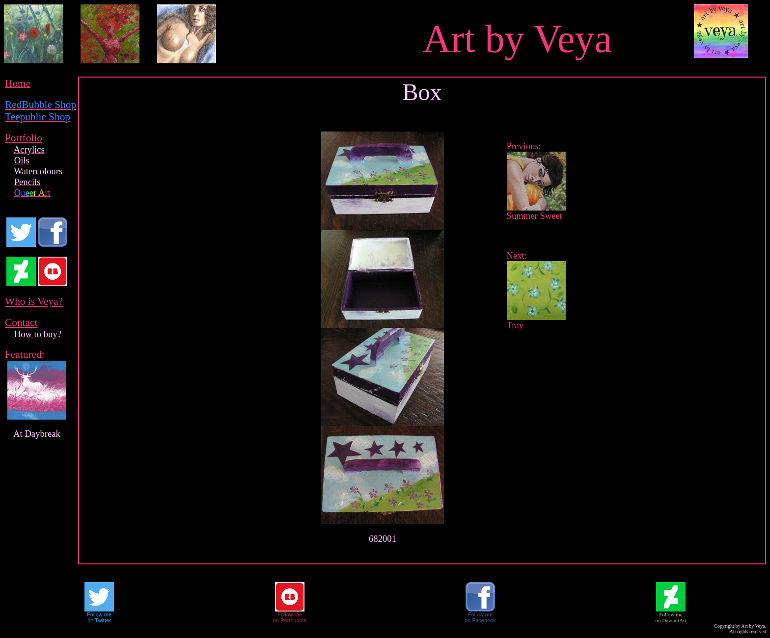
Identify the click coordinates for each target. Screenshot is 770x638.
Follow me (99, 614)
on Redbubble (290, 620)
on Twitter (99, 620)
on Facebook (480, 620)
